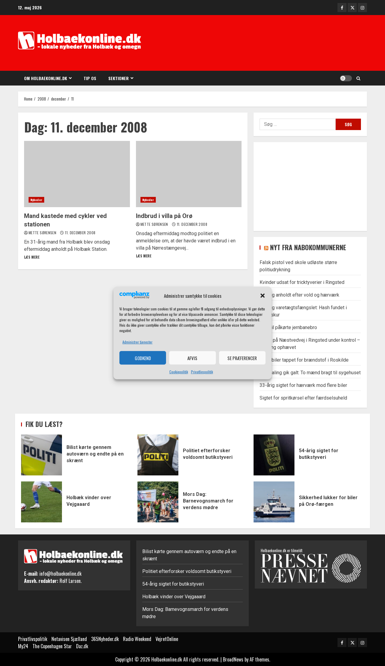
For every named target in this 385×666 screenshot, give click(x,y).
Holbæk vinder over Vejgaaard (41, 501)
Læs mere (31, 257)
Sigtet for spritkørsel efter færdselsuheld (303, 398)
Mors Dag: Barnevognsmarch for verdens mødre (157, 501)
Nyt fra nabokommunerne (308, 247)
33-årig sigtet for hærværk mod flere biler (303, 385)
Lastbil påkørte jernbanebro (288, 327)
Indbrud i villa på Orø (189, 174)
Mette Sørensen (43, 232)
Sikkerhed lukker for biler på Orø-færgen (274, 501)
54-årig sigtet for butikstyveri (274, 454)
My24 (23, 646)
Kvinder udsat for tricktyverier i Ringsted (302, 282)
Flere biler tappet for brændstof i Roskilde (304, 360)
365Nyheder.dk (105, 639)
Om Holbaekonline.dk (45, 78)
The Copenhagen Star (52, 646)
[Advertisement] (276, 43)
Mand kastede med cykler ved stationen (77, 174)
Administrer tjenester (137, 341)
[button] (263, 296)
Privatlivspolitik (202, 371)
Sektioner (118, 78)
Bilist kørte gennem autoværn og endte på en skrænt (41, 454)
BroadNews (233, 659)
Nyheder (36, 200)
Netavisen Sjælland (69, 639)
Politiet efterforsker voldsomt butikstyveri (157, 454)
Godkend (143, 358)
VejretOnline (167, 639)
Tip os (90, 78)
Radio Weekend (137, 639)
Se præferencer (242, 358)
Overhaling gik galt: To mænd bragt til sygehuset (310, 372)
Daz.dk (82, 646)
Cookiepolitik (178, 371)
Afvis (192, 358)
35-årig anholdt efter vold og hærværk (299, 295)
